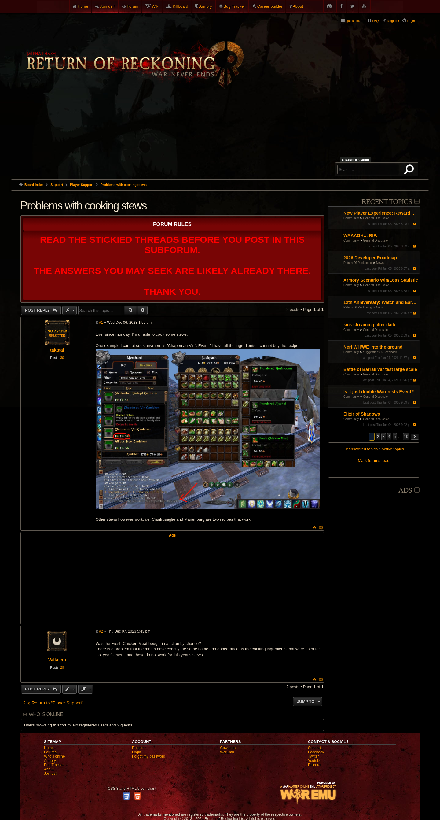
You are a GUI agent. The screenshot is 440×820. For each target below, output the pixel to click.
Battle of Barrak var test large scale (380, 369)
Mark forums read (373, 460)
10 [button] (406, 436)
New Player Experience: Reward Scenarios (380, 213)
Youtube (314, 761)
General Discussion (376, 218)
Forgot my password (148, 756)
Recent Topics (386, 201)
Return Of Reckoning (357, 262)
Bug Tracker (234, 6)
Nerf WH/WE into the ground (372, 347)
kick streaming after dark (369, 324)
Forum (132, 6)
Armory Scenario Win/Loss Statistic (380, 280)
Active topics (392, 449)
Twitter (313, 756)
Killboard (180, 6)
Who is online (46, 714)
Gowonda (228, 748)
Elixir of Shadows (361, 414)
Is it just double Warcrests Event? (378, 391)
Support (314, 748)
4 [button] (389, 436)
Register (139, 748)
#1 (101, 322)
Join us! (50, 773)
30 (62, 358)
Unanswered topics (360, 449)
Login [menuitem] (411, 21)
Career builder (269, 6)
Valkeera (57, 659)
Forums (50, 752)
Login (136, 752)
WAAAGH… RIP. (360, 235)
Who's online (54, 756)
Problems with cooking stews (124, 185)
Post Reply (38, 310)
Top (320, 527)
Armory (205, 6)
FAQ (375, 21)
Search (410, 170)
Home (83, 6)
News (380, 262)
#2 (101, 631)
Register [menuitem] (393, 21)
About (298, 6)
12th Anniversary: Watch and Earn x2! (380, 302)
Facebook (316, 752)
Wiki (156, 6)
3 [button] (384, 436)
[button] (415, 437)
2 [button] (378, 436)
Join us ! (107, 6)
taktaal (57, 350)
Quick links (353, 21)
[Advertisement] (220, 133)
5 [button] (395, 436)
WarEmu (227, 752)
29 (62, 667)
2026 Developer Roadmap (370, 257)
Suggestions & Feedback (380, 352)
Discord (314, 765)
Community (351, 218)
